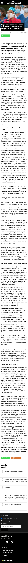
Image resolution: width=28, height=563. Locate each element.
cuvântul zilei (7, 560)
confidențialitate (7, 553)
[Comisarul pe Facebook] (3, 542)
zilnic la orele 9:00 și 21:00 (9, 518)
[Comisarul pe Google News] (12, 542)
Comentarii (16, 458)
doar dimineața (5, 521)
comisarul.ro (6, 33)
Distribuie (5, 36)
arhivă (5, 547)
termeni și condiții (8, 550)
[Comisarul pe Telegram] (7, 542)
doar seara (4, 523)
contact (5, 555)
